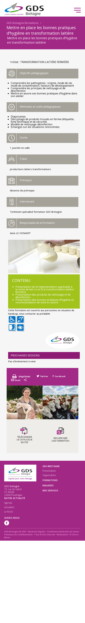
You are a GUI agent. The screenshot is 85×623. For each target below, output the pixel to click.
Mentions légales (36, 531)
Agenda (8, 503)
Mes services (50, 490)
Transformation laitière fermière (44, 62)
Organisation (49, 475)
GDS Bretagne (15, 23)
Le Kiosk (8, 511)
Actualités (9, 507)
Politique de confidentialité (18, 534)
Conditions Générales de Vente (63, 531)
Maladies (48, 485)
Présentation (49, 471)
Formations (31, 23)
